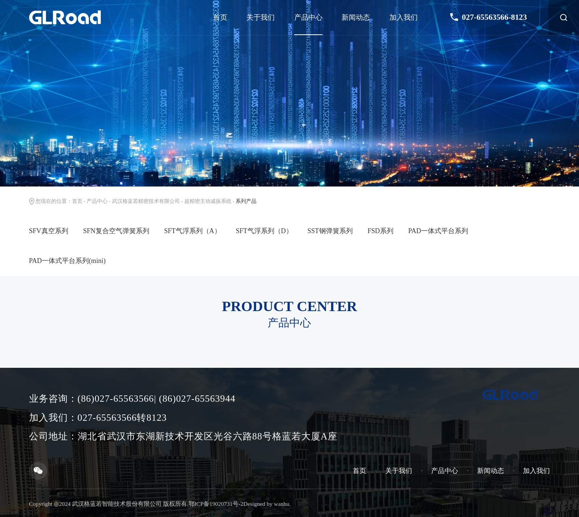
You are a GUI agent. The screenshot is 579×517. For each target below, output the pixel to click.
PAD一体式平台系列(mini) (67, 260)
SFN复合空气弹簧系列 (116, 231)
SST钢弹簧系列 (330, 231)
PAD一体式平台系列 (438, 231)
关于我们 (260, 17)
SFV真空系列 (48, 231)
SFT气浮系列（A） (192, 231)
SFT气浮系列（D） (264, 231)
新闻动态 (356, 17)
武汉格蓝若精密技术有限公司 (146, 201)
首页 (220, 17)
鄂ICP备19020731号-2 (216, 504)
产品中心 (308, 17)
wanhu (281, 504)
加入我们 (403, 17)
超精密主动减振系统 (207, 201)
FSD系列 (380, 231)
